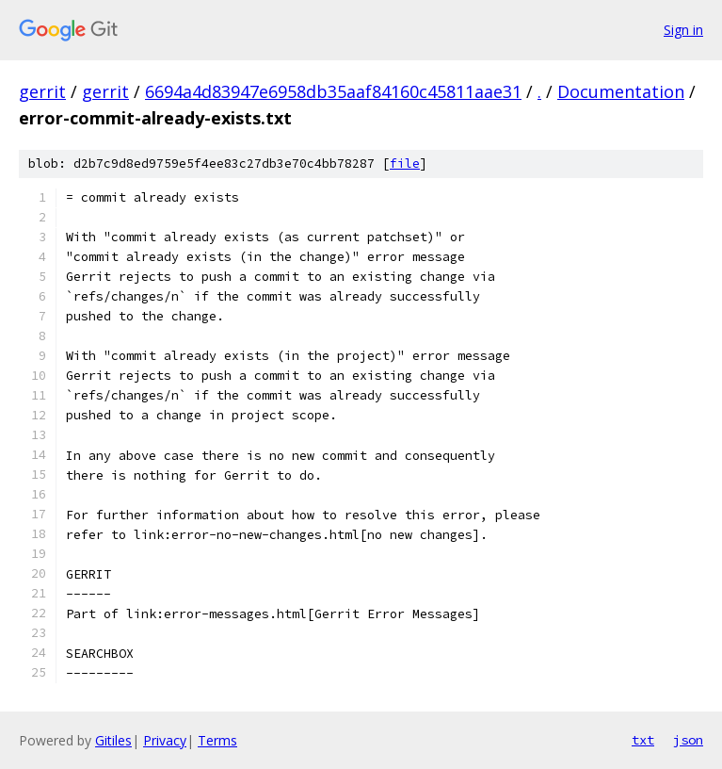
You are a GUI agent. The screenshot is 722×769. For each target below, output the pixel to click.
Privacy (164, 740)
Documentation (620, 91)
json (688, 739)
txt (643, 739)
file (405, 163)
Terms (217, 740)
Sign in (683, 30)
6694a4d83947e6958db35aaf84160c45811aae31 (333, 91)
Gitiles (113, 740)
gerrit (42, 91)
